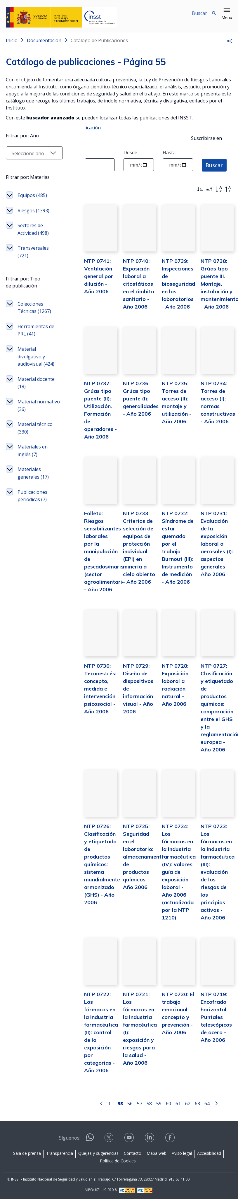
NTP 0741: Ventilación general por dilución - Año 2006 (91, 280)
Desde (130, 152)
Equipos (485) (32, 279)
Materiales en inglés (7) (33, 550)
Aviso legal (182, 1152)
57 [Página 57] (134, 1103)
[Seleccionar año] (29, 237)
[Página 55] (115, 1102)
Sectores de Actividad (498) (33, 313)
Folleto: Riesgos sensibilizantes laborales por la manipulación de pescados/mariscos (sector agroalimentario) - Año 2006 (97, 554)
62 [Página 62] (182, 1103)
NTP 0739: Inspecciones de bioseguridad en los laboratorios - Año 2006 (174, 287)
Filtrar (22, 187)
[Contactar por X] (109, 1139)
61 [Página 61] (173, 1103)
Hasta (169, 152)
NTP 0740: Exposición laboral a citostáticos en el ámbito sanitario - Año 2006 (130, 287)
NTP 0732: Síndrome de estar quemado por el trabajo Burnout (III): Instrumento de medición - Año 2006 (173, 547)
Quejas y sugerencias (98, 1152)
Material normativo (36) (34, 505)
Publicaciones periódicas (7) (32, 595)
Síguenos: (69, 1137)
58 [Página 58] (144, 1103)
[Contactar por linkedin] (150, 1139)
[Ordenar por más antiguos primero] (209, 189)
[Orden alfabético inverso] (228, 189)
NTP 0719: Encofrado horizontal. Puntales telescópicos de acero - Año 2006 (213, 1024)
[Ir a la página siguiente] (211, 1102)
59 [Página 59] (153, 1103)
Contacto (132, 1152)
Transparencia (59, 1152)
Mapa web (156, 1152)
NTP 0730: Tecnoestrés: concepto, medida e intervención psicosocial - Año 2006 (90, 696)
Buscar (214, 164)
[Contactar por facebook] (170, 1139)
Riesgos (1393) (33, 295)
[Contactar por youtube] (129, 1139)
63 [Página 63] (192, 1103)
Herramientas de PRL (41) (33, 422)
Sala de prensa (27, 1152)
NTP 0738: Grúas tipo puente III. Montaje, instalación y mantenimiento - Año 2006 (217, 287)
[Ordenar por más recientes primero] (200, 189)
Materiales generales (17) (33, 573)
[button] (226, 14)
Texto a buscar (22, 152)
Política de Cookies (118, 1160)
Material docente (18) (31, 482)
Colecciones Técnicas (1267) (30, 395)
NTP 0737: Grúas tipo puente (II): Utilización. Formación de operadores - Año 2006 (91, 413)
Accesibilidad (209, 1152)
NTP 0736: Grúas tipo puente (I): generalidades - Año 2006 (133, 405)
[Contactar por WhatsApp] (90, 1139)
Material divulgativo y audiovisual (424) (31, 452)
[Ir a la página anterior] (96, 1102)
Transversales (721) (33, 336)
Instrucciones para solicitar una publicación (53, 127)
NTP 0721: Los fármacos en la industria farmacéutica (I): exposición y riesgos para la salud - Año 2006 (132, 1032)
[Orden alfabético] (219, 189)
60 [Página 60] (163, 1103)
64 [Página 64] (201, 1103)
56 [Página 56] (124, 1103)
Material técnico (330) (31, 527)
